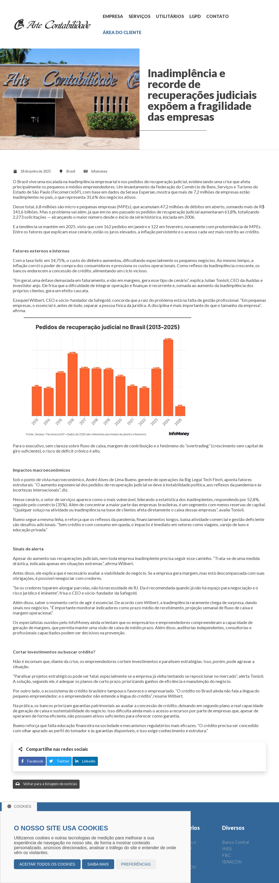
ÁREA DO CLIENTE (122, 32)
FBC (226, 855)
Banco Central (235, 842)
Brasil (70, 171)
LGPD (195, 16)
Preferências (136, 864)
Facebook (32, 761)
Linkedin (85, 761)
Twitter (59, 761)
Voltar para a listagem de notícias (46, 784)
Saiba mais (98, 864)
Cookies (19, 806)
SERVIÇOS (139, 16)
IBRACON (232, 861)
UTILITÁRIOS (170, 16)
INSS (227, 848)
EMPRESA (113, 16)
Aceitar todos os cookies (47, 864)
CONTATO (217, 16)
